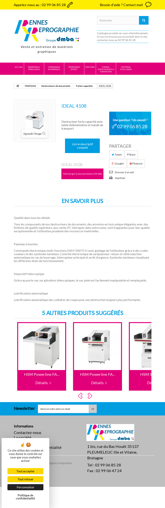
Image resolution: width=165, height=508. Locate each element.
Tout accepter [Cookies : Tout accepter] (25, 471)
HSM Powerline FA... (41, 374)
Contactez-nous (27, 432)
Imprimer (120, 178)
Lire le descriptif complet (82, 145)
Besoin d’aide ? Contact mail (121, 5)
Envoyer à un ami (124, 172)
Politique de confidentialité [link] (25, 496)
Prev (81, 396)
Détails (41, 382)
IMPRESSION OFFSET (74, 68)
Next (90, 396)
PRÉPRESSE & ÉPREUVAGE (34, 68)
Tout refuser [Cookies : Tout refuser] (25, 479)
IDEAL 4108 (72, 164)
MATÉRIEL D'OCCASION (126, 68)
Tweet (117, 154)
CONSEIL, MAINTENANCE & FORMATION (106, 69)
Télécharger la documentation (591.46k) (82, 174)
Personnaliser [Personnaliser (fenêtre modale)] (25, 487)
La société (22, 437)
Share (131, 154)
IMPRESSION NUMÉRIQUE (54, 68)
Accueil (19, 67)
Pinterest (136, 163)
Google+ (118, 163)
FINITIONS (90, 67)
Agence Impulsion (60, 484)
